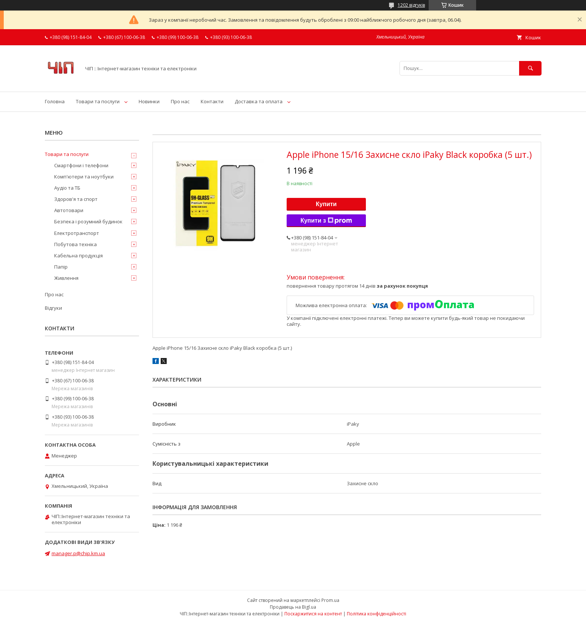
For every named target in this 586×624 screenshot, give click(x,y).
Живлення (66, 278)
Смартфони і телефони (81, 165)
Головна (55, 101)
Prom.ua (330, 600)
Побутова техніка (75, 244)
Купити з (326, 220)
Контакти (212, 101)
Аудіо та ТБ (67, 187)
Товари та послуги (98, 101)
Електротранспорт (76, 233)
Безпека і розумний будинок (88, 221)
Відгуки (53, 308)
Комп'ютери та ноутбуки (84, 176)
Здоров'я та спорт (76, 199)
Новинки (149, 101)
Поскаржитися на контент (313, 614)
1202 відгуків (411, 5)
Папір (61, 266)
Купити (326, 204)
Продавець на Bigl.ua (293, 607)
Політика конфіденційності (376, 614)
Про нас (180, 101)
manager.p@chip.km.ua (78, 553)
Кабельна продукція (78, 255)
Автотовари (68, 210)
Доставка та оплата (259, 101)
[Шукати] (530, 68)
